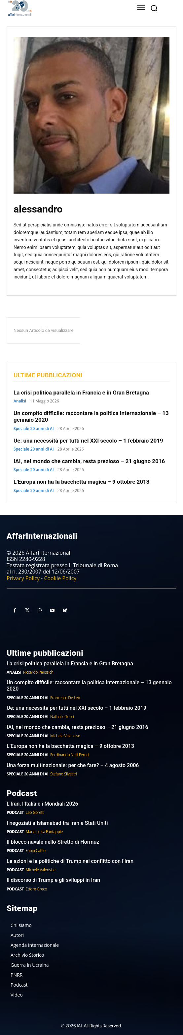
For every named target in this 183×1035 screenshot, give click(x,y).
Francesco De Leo (65, 697)
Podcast (15, 812)
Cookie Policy (60, 578)
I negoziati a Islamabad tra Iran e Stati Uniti (57, 823)
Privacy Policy (23, 578)
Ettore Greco (36, 889)
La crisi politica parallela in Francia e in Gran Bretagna (81, 392)
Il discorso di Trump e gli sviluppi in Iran (53, 880)
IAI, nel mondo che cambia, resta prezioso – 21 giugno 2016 (89, 461)
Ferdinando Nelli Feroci (69, 755)
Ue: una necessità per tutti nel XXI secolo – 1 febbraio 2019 (88, 440)
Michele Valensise (65, 736)
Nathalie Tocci (62, 716)
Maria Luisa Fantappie (44, 831)
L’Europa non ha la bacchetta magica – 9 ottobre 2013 (82, 481)
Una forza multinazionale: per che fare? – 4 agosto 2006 (73, 765)
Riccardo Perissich (38, 672)
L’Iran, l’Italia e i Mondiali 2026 (42, 804)
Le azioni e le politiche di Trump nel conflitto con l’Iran (70, 861)
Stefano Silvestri (63, 774)
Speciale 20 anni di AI (34, 429)
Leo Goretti (35, 812)
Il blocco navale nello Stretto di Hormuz (53, 842)
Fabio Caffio (36, 850)
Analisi (20, 401)
